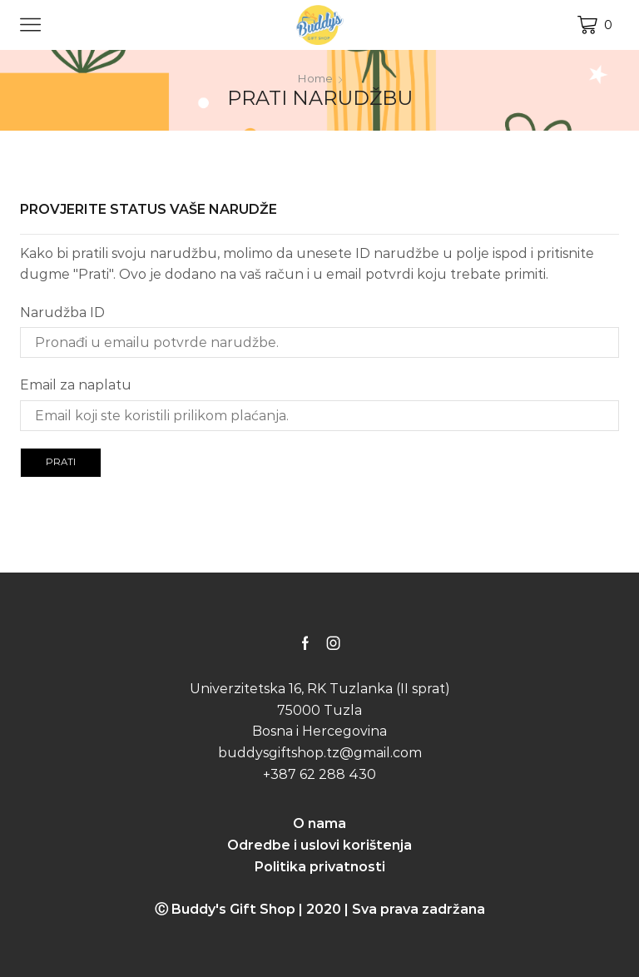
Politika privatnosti (320, 867)
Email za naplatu (75, 385)
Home (315, 78)
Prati (62, 462)
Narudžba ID (62, 312)
